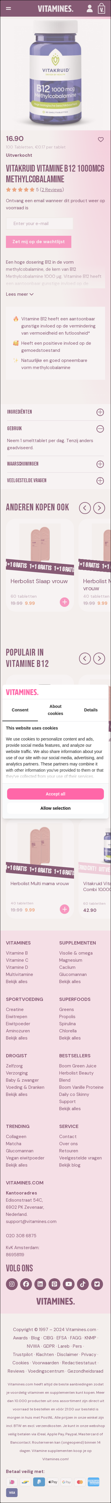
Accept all (55, 794)
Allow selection (56, 808)
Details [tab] (91, 710)
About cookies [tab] (55, 710)
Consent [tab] (20, 710)
